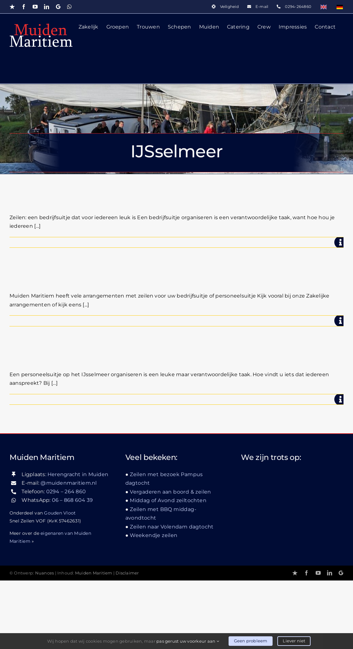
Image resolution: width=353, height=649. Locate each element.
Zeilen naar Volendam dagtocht (172, 595)
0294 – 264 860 (66, 560)
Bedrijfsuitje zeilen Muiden (91, 276)
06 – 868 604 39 (72, 569)
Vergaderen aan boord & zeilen (170, 560)
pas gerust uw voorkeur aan (187, 641)
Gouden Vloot (60, 581)
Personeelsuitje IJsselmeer (91, 354)
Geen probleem (251, 640)
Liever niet (294, 640)
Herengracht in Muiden (77, 543)
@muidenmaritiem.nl (69, 551)
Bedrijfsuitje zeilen (66, 197)
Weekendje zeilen (153, 604)
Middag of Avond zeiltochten (168, 569)
